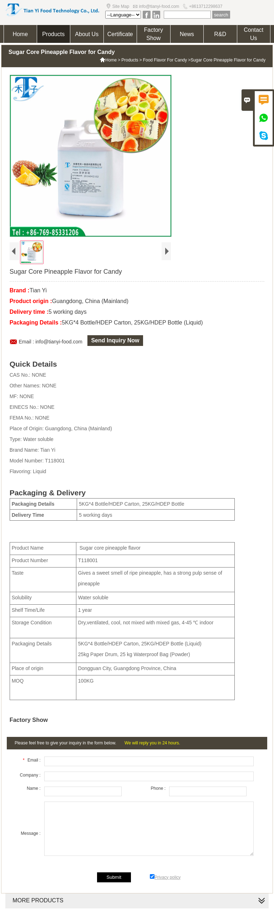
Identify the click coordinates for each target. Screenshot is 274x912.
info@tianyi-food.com (159, 6)
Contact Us (253, 34)
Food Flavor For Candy (165, 60)
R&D (220, 34)
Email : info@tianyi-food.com (50, 342)
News (187, 34)
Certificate (120, 34)
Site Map (120, 6)
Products (53, 34)
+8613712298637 (206, 6)
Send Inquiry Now (115, 340)
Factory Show (153, 34)
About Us (86, 34)
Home (20, 34)
